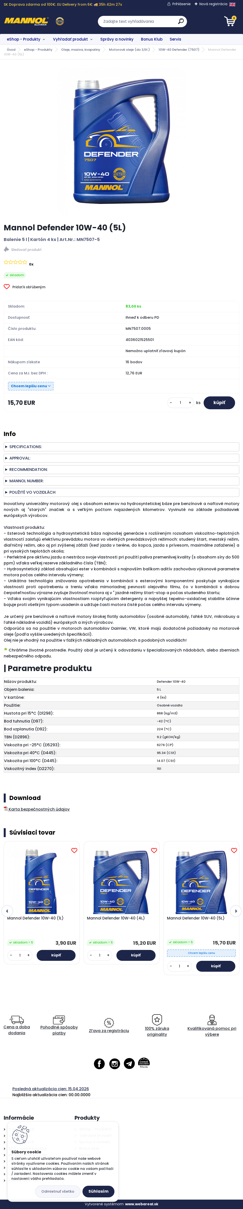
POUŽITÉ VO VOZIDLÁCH (32, 492)
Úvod (11, 49)
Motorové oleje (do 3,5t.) (129, 49)
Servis (175, 39)
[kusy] (180, 402)
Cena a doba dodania (16, 1026)
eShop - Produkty (23, 39)
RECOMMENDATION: (28, 469)
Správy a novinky (117, 39)
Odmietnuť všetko (57, 1191)
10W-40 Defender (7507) (179, 49)
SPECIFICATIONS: (25, 447)
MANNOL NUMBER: (26, 481)
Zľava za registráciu (109, 1026)
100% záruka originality (157, 1025)
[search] (181, 23)
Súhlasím (98, 1191)
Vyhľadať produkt (70, 39)
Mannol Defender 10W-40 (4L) (116, 918)
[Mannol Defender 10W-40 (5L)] (121, 141)
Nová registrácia (213, 3)
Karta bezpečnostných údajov (37, 809)
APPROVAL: (19, 458)
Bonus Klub (151, 39)
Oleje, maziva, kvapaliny (80, 49)
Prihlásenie (181, 3)
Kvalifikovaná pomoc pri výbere (212, 1025)
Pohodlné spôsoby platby (59, 1026)
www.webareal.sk (141, 1204)
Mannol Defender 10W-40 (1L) (35, 918)
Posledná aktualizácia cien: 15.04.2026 (50, 1089)
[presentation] (7, 911)
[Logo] (34, 21)
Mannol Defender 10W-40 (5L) (196, 918)
